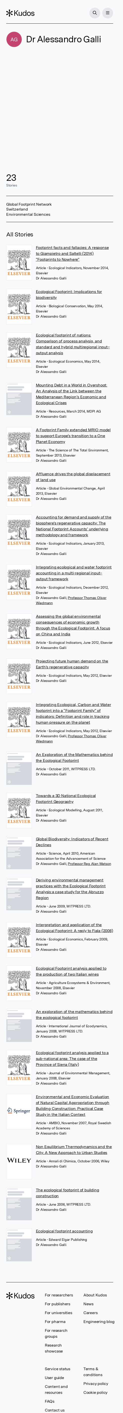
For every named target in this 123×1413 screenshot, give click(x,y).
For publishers (57, 1304)
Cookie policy (95, 1392)
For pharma (55, 1321)
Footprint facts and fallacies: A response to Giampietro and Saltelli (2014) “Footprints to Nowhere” (72, 253)
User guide (54, 1377)
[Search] (94, 13)
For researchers (59, 1295)
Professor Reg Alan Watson (89, 864)
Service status (57, 1369)
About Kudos (95, 1295)
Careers (90, 1312)
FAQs (49, 1401)
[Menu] (107, 13)
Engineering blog (99, 1321)
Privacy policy (95, 1383)
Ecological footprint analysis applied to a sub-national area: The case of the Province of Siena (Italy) (72, 1058)
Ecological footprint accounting (64, 1231)
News (88, 1304)
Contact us (55, 1410)
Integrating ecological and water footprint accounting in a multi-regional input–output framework (74, 573)
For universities (58, 1312)
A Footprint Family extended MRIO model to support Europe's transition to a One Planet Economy (73, 436)
